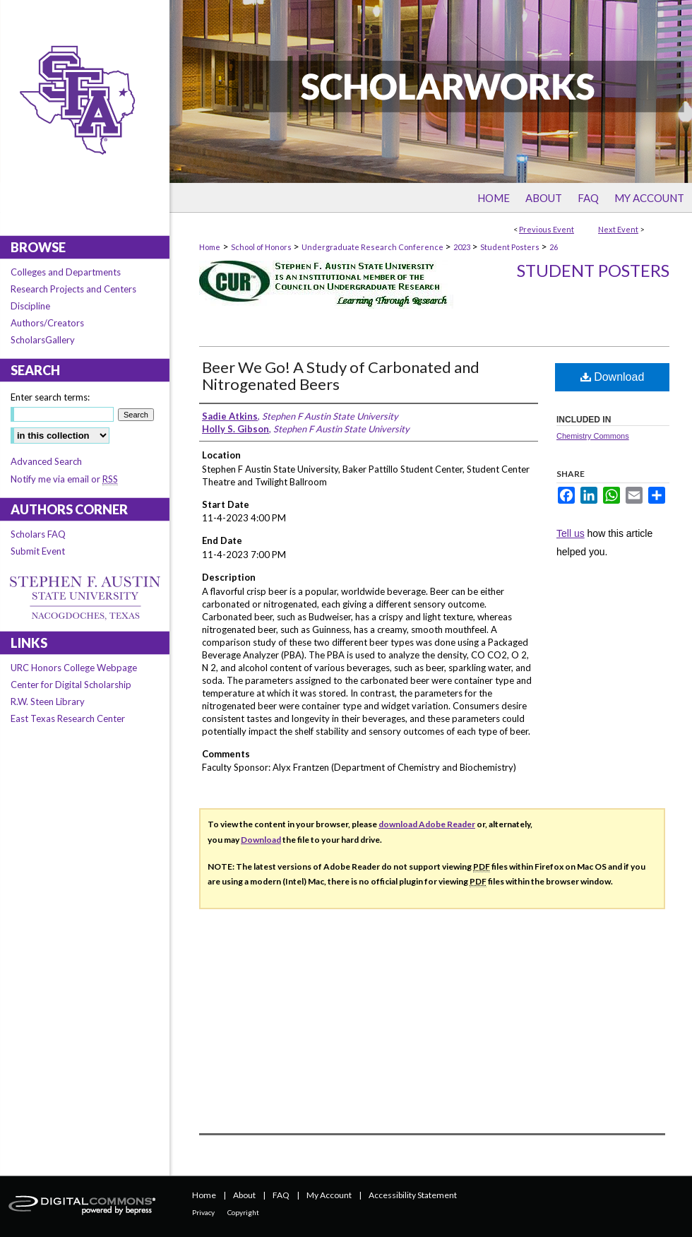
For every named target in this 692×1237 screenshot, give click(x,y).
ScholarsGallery (43, 339)
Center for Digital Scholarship (71, 684)
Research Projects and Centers (73, 289)
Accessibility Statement (413, 1195)
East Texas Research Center (68, 718)
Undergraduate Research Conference (373, 246)
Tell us (570, 533)
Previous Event (546, 229)
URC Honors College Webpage (74, 667)
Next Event (618, 229)
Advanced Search (46, 461)
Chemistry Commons (592, 436)
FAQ (281, 1195)
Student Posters (510, 246)
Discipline (30, 306)
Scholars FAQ (38, 534)
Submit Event (38, 551)
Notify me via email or (64, 479)
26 (553, 246)
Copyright (243, 1212)
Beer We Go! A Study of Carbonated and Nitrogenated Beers (340, 375)
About (244, 1195)
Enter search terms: (50, 397)
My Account (329, 1195)
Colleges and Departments (66, 272)
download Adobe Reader (426, 824)
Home (209, 246)
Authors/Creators (47, 323)
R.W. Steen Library (48, 701)
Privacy (203, 1212)
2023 (462, 246)
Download (612, 377)
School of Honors (262, 246)
